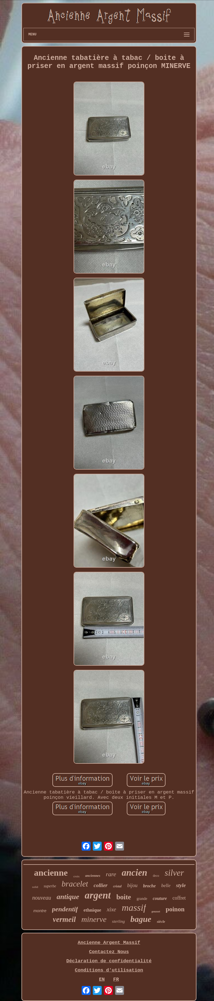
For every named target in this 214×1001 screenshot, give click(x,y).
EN (101, 979)
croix (76, 876)
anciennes (92, 875)
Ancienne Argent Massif (109, 942)
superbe (50, 886)
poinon (175, 909)
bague (140, 919)
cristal (117, 886)
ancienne (51, 873)
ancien (134, 873)
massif (134, 907)
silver (174, 873)
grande (142, 899)
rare (111, 874)
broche (149, 885)
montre (40, 910)
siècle (161, 921)
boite (123, 897)
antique (68, 897)
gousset (156, 911)
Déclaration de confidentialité (109, 961)
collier (101, 885)
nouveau (41, 898)
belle (166, 885)
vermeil (64, 919)
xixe (111, 909)
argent (98, 895)
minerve (93, 919)
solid (35, 886)
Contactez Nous (109, 951)
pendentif (65, 909)
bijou (132, 885)
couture (160, 898)
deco (156, 876)
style (181, 885)
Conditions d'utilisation (109, 970)
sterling (118, 921)
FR (116, 979)
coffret (179, 898)
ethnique (92, 910)
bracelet (75, 883)
